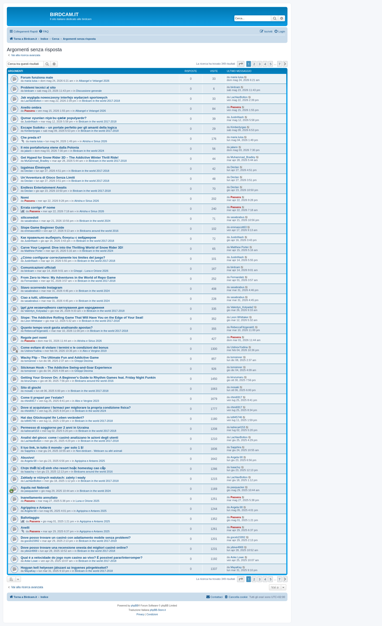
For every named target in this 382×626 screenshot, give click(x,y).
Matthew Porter (33, 250)
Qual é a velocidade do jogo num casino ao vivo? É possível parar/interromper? (82, 557)
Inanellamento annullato (39, 497)
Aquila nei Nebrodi (35, 487)
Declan (28, 170)
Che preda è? (31, 137)
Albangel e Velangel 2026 (94, 80)
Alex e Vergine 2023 (87, 400)
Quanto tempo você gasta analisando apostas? (57, 327)
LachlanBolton (32, 100)
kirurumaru (30, 380)
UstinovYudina (32, 350)
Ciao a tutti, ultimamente (39, 297)
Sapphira (29, 450)
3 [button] (259, 64)
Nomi (25, 197)
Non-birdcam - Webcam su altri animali (99, 450)
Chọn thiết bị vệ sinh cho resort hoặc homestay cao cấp (63, 468)
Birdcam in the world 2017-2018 (101, 100)
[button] (240, 64)
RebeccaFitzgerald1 (36, 330)
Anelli (25, 527)
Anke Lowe (31, 560)
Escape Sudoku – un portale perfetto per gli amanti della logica (69, 127)
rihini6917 (30, 400)
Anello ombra (31, 107)
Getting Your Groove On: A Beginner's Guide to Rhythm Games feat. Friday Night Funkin (88, 377)
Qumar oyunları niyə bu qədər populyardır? (53, 118)
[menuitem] (43, 31)
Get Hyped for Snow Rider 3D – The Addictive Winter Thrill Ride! (70, 157)
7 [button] (279, 64)
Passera (29, 110)
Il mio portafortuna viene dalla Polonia (50, 147)
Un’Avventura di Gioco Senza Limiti (48, 177)
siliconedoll (29, 217)
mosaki (28, 390)
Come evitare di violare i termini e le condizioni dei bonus (64, 347)
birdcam (29, 90)
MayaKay (30, 570)
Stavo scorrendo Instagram (41, 287)
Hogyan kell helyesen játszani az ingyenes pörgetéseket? (64, 567)
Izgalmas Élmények (35, 167)
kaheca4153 (31, 430)
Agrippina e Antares (36, 507)
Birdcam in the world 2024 (88, 150)
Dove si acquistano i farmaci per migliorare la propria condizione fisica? (76, 407)
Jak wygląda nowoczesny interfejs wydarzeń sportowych (64, 97)
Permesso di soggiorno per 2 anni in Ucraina (55, 427)
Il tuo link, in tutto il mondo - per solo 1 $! (52, 447)
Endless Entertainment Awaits (44, 187)
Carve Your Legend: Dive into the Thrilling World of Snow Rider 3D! (72, 247)
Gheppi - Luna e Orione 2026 (91, 270)
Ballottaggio (30, 517)
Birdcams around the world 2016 (99, 230)
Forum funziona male (37, 77)
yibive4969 (30, 550)
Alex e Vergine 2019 (94, 350)
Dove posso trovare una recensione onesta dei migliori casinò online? (74, 547)
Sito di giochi (31, 387)
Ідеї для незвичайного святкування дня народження (62, 307)
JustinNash (31, 121)
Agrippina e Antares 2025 (90, 460)
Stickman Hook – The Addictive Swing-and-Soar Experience (66, 367)
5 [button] (270, 64)
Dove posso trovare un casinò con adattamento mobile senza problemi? (76, 537)
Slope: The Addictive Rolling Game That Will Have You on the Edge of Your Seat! (82, 317)
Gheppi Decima (83, 360)
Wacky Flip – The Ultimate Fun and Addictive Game (60, 357)
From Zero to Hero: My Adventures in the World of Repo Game (68, 277)
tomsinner (30, 360)
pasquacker (31, 490)
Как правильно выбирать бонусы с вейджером (58, 237)
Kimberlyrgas (32, 130)
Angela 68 (30, 460)
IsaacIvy (29, 471)
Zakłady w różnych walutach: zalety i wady (53, 477)
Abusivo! (27, 457)
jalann (27, 150)
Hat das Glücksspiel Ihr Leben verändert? (52, 417)
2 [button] (254, 64)
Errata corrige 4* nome (38, 207)
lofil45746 (30, 420)
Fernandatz (31, 280)
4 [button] (265, 64)
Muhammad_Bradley (36, 160)
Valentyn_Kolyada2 (35, 310)
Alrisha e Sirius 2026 (94, 141)
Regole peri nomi (34, 337)
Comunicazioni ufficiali (38, 267)
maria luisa (30, 80)
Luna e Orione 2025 (87, 500)
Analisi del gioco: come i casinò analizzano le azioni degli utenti (69, 437)
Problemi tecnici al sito (38, 87)
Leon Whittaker (33, 320)
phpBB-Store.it (158, 610)
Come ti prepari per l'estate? (42, 397)
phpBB (134, 605)
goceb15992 (31, 540)
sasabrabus (31, 220)
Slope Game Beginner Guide (42, 227)
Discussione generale (89, 90)
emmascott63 (32, 230)
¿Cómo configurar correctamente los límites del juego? (63, 257)
